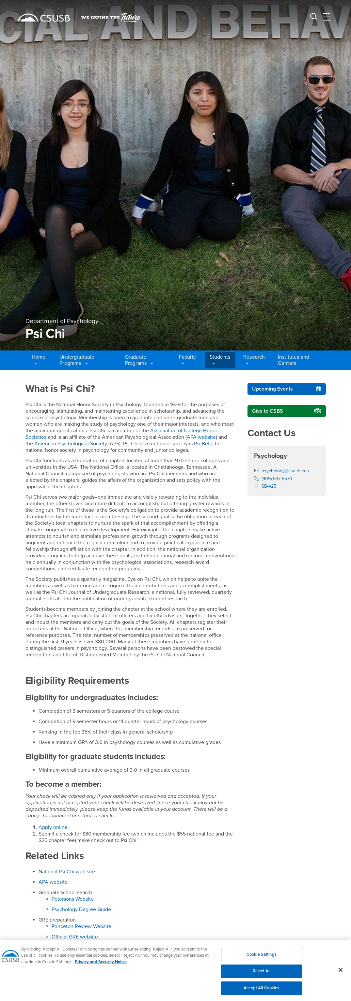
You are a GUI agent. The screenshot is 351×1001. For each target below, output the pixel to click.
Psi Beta (203, 443)
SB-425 (269, 486)
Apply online (53, 827)
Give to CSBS (267, 411)
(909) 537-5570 (277, 478)
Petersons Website (73, 899)
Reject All (261, 975)
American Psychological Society (70, 443)
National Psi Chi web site (67, 871)
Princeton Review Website (81, 926)
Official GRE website (75, 937)
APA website (201, 437)
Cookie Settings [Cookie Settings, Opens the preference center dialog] (262, 958)
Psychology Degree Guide (81, 909)
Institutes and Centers (293, 360)
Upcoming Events (272, 389)
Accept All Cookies (261, 991)
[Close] (340, 973)
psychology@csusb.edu (285, 471)
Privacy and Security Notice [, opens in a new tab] (101, 965)
